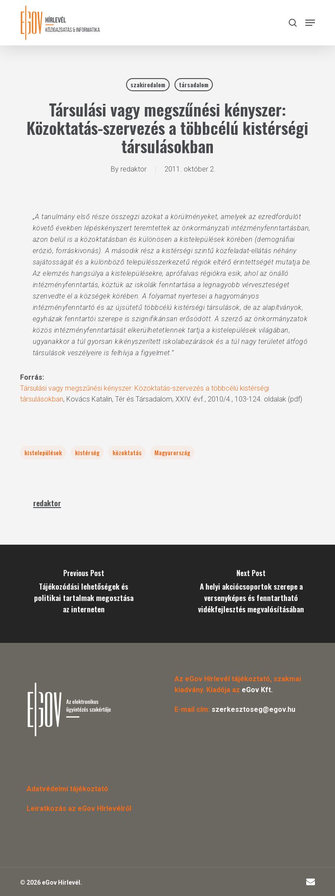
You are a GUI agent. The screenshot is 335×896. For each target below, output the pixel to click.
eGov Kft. (257, 690)
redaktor (133, 169)
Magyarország (172, 452)
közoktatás (127, 452)
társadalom (194, 84)
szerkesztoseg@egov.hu (253, 709)
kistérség (87, 452)
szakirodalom (147, 84)
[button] (310, 22)
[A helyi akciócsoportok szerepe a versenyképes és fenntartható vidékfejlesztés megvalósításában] (251, 594)
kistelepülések (43, 452)
